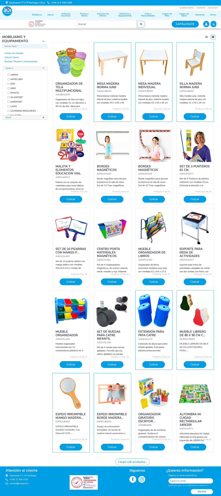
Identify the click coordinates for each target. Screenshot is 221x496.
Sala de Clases (12, 57)
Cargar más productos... (132, 462)
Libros (50, 14)
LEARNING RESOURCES (22, 110)
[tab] (24, 68)
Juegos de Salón (184, 14)
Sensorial (200, 14)
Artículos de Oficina (103, 14)
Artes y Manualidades (148, 14)
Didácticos (37, 14)
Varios (213, 14)
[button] (25, 68)
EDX (12, 83)
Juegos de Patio (167, 14)
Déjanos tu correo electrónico (182, 475)
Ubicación (213, 8)
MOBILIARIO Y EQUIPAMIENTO (15, 39)
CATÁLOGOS (185, 24)
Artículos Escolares (65, 14)
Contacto (200, 8)
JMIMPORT (15, 101)
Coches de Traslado (14, 53)
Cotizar (71, 116)
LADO (13, 106)
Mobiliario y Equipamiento (125, 14)
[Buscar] (106, 24)
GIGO (12, 88)
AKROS (13, 74)
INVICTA (14, 92)
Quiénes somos (187, 8)
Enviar (202, 491)
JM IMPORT (16, 97)
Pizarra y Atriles (84, 14)
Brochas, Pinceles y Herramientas (21, 61)
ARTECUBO (16, 79)
